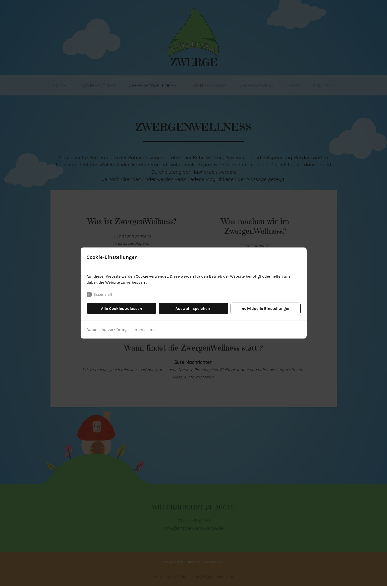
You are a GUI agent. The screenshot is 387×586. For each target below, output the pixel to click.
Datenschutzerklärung (107, 329)
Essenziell (99, 294)
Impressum (144, 329)
